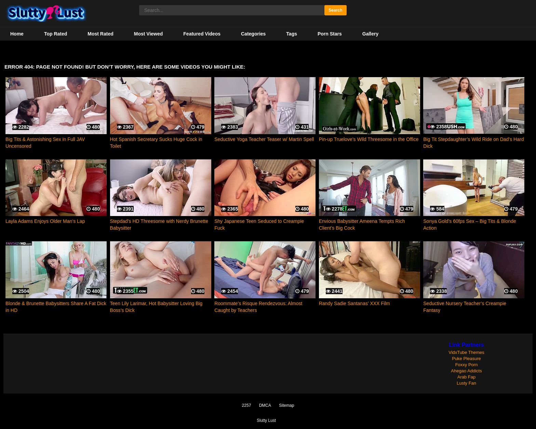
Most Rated (100, 34)
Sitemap (286, 405)
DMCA (265, 405)
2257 (246, 405)
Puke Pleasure (466, 358)
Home (17, 34)
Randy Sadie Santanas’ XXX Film (354, 303)
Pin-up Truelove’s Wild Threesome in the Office (369, 139)
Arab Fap (466, 377)
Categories (253, 34)
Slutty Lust (266, 420)
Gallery (370, 34)
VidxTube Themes (466, 352)
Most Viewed (148, 34)
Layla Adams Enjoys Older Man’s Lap (45, 221)
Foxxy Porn (466, 364)
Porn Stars (330, 34)
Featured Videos (201, 34)
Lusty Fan (466, 383)
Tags (291, 34)
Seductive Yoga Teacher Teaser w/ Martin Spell (264, 139)
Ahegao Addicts (466, 370)
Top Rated (55, 34)
